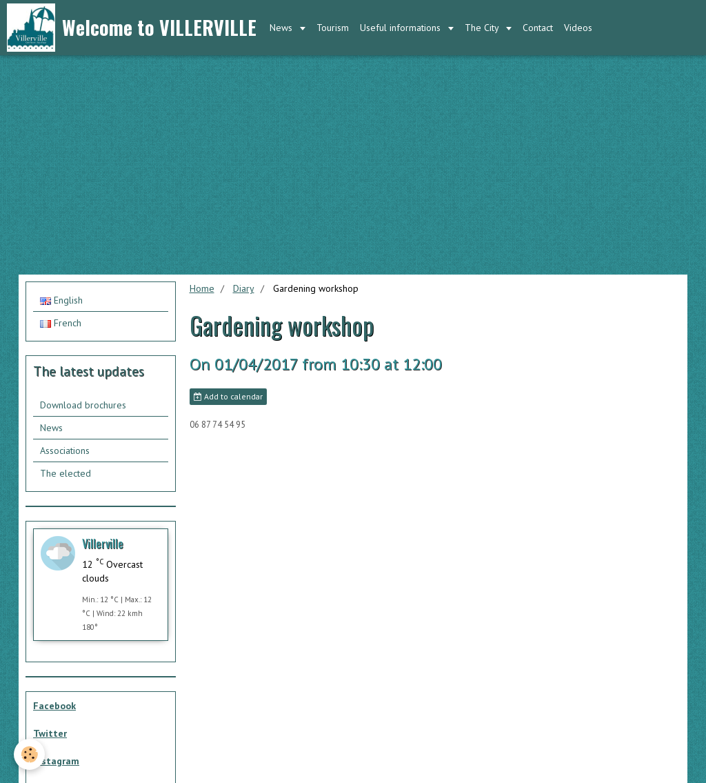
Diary (243, 288)
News (282, 27)
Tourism (332, 27)
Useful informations (401, 27)
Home (202, 288)
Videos (578, 27)
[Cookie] (29, 754)
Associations (65, 450)
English (61, 300)
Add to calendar (228, 396)
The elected (65, 473)
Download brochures (83, 405)
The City (483, 27)
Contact (538, 27)
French (60, 323)
